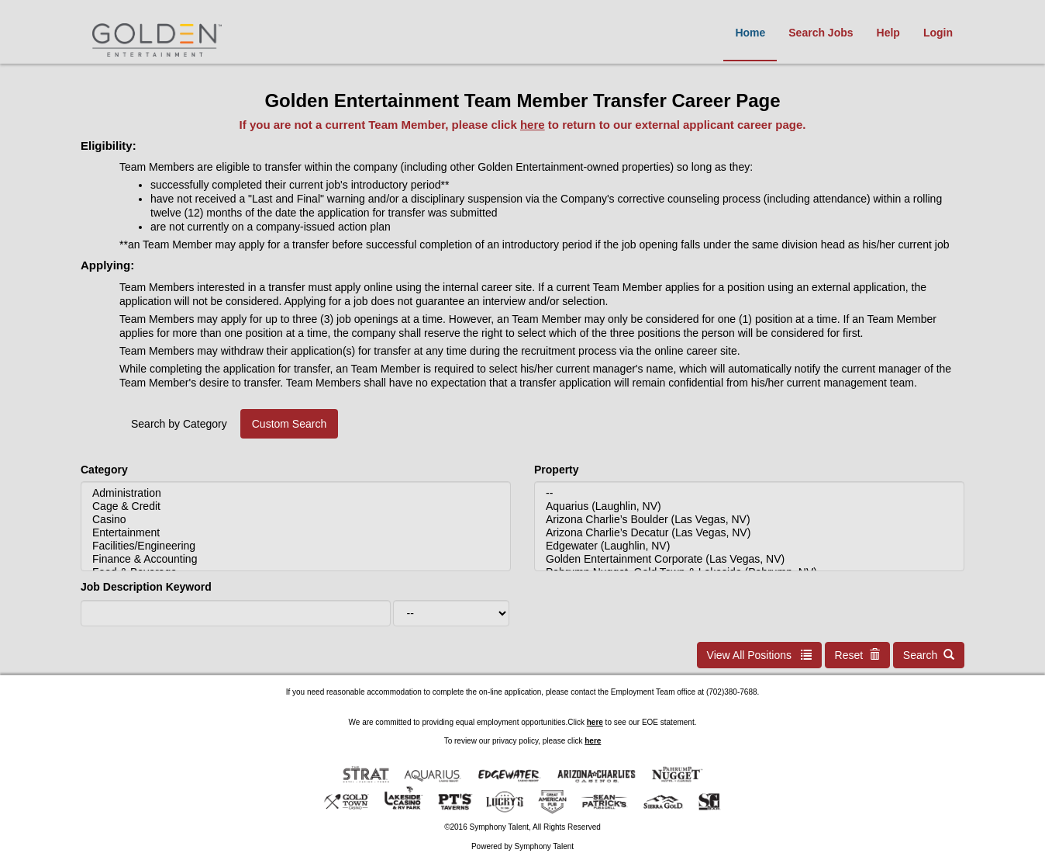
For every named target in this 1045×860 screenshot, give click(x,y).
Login (938, 32)
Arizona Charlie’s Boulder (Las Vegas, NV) (749, 519)
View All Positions (759, 655)
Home (750, 32)
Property (556, 469)
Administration (296, 493)
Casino (296, 519)
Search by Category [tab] (179, 424)
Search (928, 655)
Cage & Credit (296, 506)
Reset (857, 655)
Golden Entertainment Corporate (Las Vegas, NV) (749, 559)
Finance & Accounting (296, 559)
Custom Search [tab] (289, 424)
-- (749, 493)
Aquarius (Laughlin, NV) (749, 506)
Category (104, 469)
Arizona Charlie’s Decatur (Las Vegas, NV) (749, 532)
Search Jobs (820, 32)
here (532, 124)
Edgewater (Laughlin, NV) (749, 546)
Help (888, 32)
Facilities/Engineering (296, 546)
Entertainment (296, 532)
